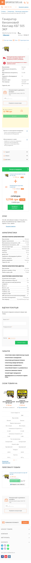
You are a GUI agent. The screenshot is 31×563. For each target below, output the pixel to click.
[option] (15, 169)
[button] (2, 7)
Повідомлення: (7, 327)
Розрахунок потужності (10, 522)
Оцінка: (5, 338)
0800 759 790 (8, 7)
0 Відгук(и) (6, 35)
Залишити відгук (21, 342)
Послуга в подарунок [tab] (15, 169)
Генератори (11, 11)
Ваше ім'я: (6, 319)
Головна (3, 11)
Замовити (25, 522)
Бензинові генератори (21, 11)
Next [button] (28, 49)
